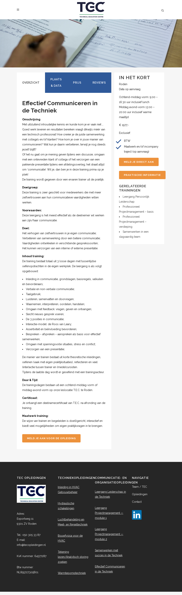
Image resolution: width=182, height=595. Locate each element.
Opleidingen (139, 494)
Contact (137, 501)
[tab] (31, 82)
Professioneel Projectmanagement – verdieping (132, 221)
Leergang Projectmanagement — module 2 (109, 534)
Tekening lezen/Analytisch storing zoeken (73, 556)
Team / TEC (139, 486)
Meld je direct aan (139, 161)
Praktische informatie (142, 175)
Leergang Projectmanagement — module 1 (109, 512)
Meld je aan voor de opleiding (51, 438)
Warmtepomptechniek (72, 573)
